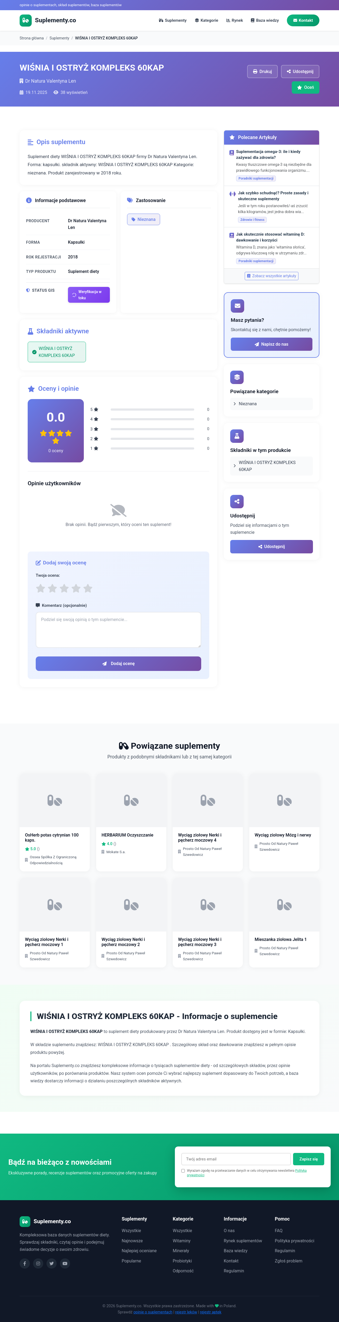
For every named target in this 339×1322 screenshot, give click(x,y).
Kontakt (303, 20)
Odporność (183, 1271)
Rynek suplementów (243, 1240)
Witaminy (181, 1240)
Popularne (131, 1260)
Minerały (181, 1250)
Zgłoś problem (288, 1260)
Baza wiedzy (265, 20)
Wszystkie (131, 1230)
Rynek (234, 20)
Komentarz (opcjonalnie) (61, 605)
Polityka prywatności (294, 1240)
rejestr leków (186, 1312)
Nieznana (144, 219)
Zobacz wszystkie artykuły (271, 276)
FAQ (279, 1230)
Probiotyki (182, 1260)
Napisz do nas (271, 344)
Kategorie (206, 20)
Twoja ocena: (48, 576)
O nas (229, 1230)
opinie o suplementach (153, 1312)
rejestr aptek (210, 1312)
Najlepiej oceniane (139, 1250)
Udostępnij (271, 546)
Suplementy (173, 20)
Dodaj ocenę (118, 663)
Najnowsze (132, 1240)
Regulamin (234, 1271)
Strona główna (32, 38)
